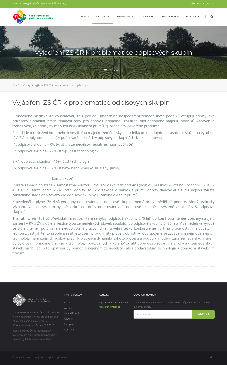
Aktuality (102, 16)
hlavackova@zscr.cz (109, 306)
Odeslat (203, 314)
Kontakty (192, 16)
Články (26, 85)
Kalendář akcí (126, 16)
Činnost (149, 16)
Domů (15, 85)
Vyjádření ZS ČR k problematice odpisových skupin (61, 85)
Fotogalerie (170, 16)
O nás (85, 16)
